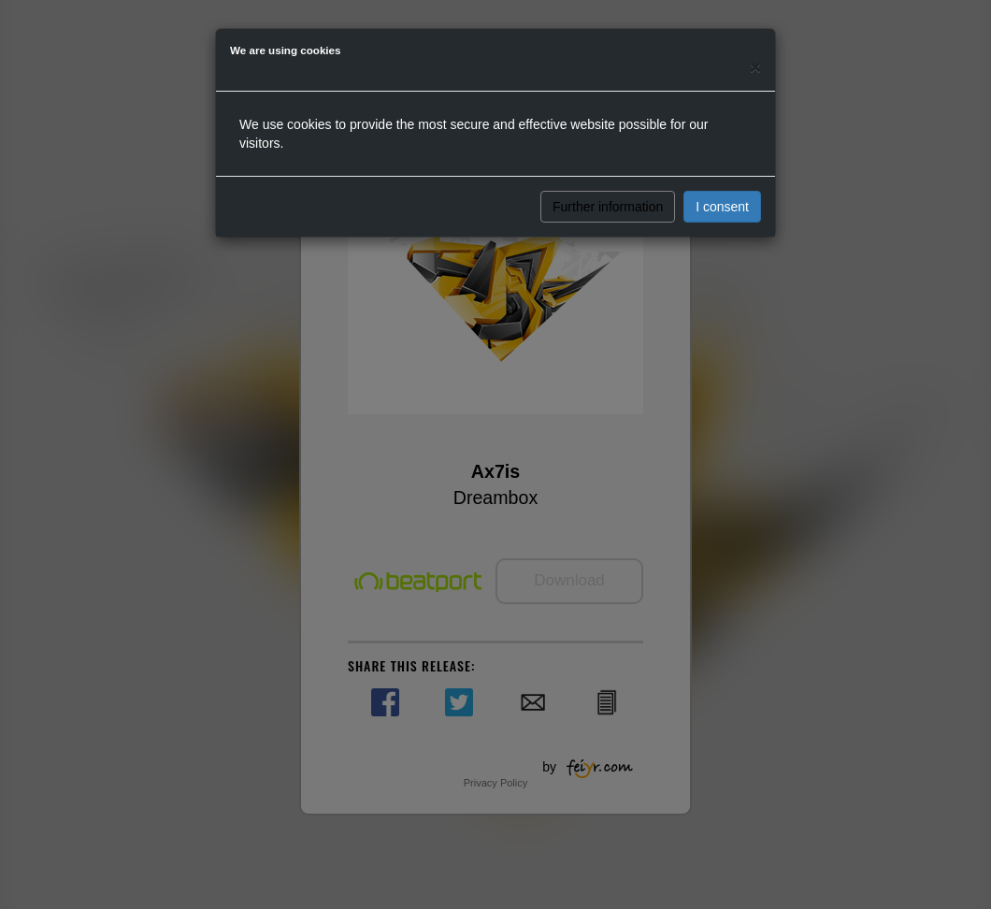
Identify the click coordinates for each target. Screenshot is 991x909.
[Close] (755, 67)
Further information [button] (608, 206)
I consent (722, 206)
